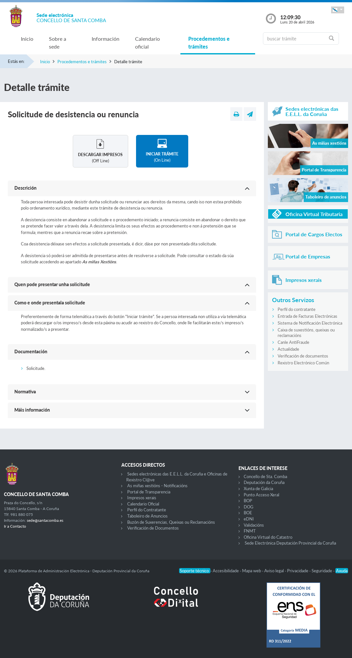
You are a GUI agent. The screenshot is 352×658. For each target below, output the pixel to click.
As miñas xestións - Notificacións (157, 485)
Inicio (27, 39)
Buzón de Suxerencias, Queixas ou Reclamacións (171, 522)
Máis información (32, 410)
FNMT (250, 531)
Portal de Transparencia (148, 491)
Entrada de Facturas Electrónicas (307, 316)
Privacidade (298, 570)
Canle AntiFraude (293, 342)
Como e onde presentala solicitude (49, 302)
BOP (248, 500)
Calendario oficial (147, 43)
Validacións (254, 525)
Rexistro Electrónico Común (303, 362)
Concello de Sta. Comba (265, 476)
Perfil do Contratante (146, 509)
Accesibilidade (226, 570)
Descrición (25, 188)
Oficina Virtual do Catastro (268, 537)
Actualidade (288, 349)
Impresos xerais (141, 497)
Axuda (341, 570)
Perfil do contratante (296, 309)
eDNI (249, 518)
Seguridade (322, 570)
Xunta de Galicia (258, 488)
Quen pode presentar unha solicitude (52, 284)
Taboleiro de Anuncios (147, 516)
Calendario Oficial (143, 503)
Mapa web (252, 570)
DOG (248, 506)
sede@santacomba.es (45, 520)
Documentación (30, 351)
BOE (248, 512)
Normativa (25, 391)
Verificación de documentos (303, 355)
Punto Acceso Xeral (261, 494)
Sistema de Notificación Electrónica (310, 323)
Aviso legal (274, 570)
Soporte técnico (195, 570)
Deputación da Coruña (264, 482)
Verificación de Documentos (153, 528)
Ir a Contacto (15, 526)
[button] (337, 10)
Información (105, 39)
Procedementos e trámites (209, 43)
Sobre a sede (57, 43)
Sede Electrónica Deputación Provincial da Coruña (290, 543)
